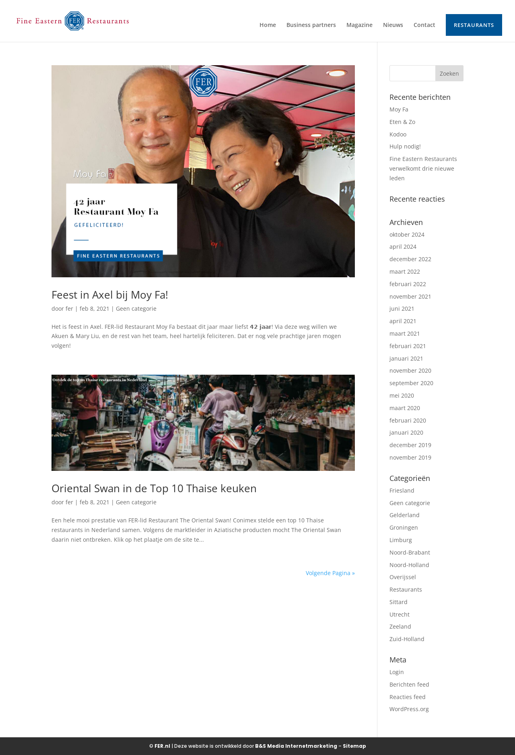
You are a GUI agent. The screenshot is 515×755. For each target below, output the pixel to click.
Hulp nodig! (405, 146)
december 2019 (410, 445)
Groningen (403, 527)
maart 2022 (404, 271)
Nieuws (393, 25)
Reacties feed (407, 697)
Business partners (311, 25)
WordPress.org (409, 709)
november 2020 (410, 370)
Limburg (400, 540)
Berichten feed (409, 684)
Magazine (359, 25)
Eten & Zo (402, 122)
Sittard (398, 602)
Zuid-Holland (406, 639)
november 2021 (410, 296)
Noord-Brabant (409, 552)
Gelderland (404, 515)
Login (396, 672)
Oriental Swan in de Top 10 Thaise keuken (154, 488)
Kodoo (397, 134)
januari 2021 (406, 358)
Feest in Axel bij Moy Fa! (110, 294)
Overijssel (402, 577)
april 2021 (402, 321)
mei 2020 (401, 395)
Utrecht (399, 614)
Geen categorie (136, 308)
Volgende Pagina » (330, 573)
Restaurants (474, 25)
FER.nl (162, 746)
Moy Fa (398, 109)
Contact (424, 25)
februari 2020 (407, 420)
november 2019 (410, 457)
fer (69, 308)
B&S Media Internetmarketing (296, 746)
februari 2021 (407, 346)
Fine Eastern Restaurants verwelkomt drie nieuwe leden (423, 168)
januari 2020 (406, 432)
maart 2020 (404, 408)
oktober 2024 (406, 234)
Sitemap (354, 746)
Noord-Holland (409, 565)
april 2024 (402, 246)
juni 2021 (401, 308)
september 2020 (411, 383)
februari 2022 (407, 284)
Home (268, 25)
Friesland (401, 490)
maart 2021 (404, 333)
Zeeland (400, 626)
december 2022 (410, 259)
